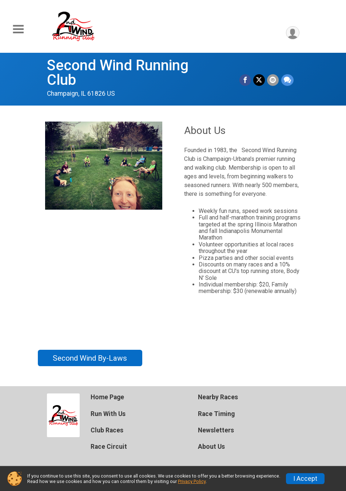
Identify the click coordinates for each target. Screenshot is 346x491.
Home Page (107, 397)
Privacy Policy (192, 481)
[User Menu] (292, 33)
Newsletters (216, 430)
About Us (211, 446)
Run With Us (108, 413)
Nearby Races (218, 397)
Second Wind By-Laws (90, 358)
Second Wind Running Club (117, 72)
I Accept (305, 478)
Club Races (107, 430)
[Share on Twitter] (259, 80)
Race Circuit (109, 446)
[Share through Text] (287, 80)
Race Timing (216, 413)
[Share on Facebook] (245, 80)
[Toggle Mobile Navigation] (18, 29)
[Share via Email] (273, 80)
